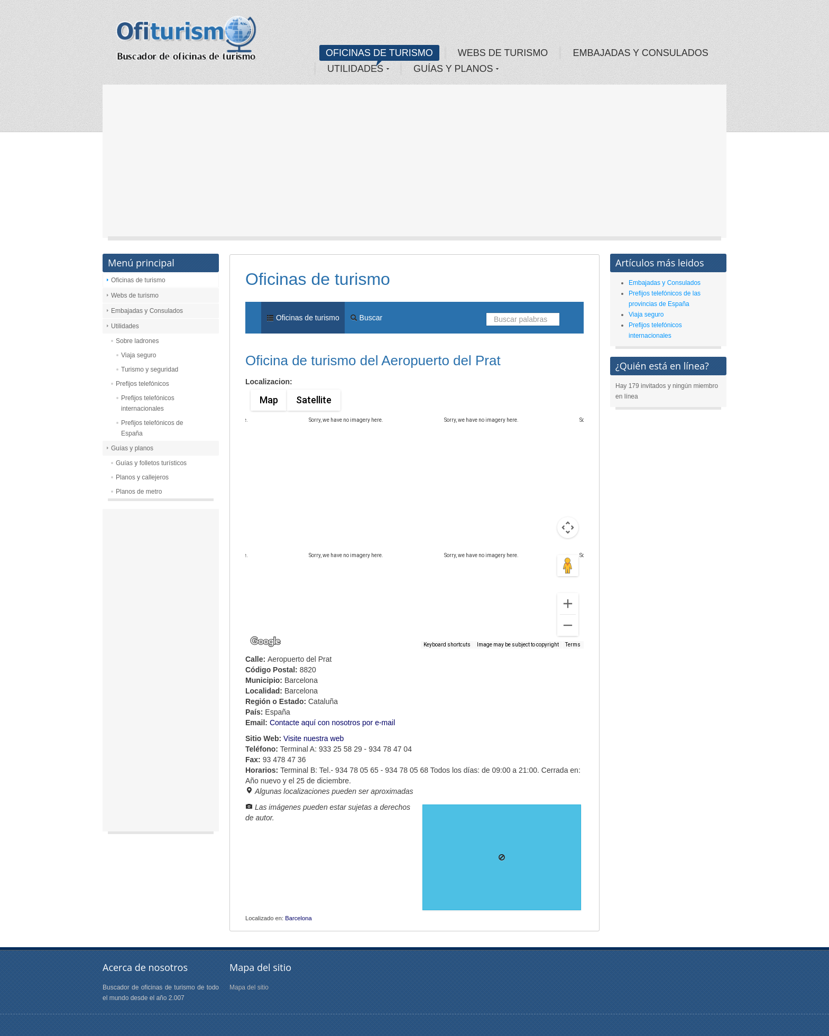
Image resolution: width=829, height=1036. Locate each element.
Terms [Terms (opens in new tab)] (573, 645)
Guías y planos (132, 448)
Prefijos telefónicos (142, 383)
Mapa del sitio (249, 987)
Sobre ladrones (137, 341)
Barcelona (298, 918)
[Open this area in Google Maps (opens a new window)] (265, 642)
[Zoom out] (567, 625)
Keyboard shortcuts (447, 645)
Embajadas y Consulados (147, 310)
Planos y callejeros (142, 477)
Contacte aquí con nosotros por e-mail (332, 722)
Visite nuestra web (313, 738)
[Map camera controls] (567, 527)
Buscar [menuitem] (366, 317)
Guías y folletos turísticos (151, 463)
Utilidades (125, 326)
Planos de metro (139, 491)
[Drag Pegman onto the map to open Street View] (567, 565)
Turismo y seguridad (149, 369)
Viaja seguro (138, 355)
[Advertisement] (414, 164)
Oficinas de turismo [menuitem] (302, 317)
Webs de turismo (135, 295)
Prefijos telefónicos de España (152, 428)
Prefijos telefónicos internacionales (147, 403)
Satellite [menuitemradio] (313, 399)
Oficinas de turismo (138, 280)
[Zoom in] (567, 603)
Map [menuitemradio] (269, 399)
